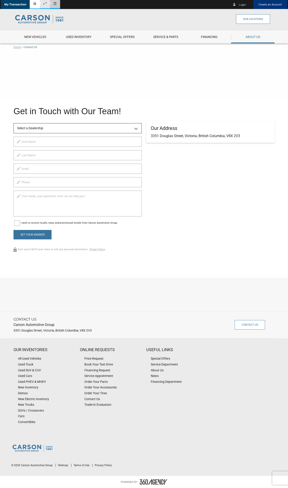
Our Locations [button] (253, 19)
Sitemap (63, 465)
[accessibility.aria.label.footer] (153, 482)
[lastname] (78, 155)
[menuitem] (35, 36)
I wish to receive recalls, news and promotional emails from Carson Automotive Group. (69, 222)
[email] (78, 169)
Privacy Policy (97, 249)
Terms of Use (82, 465)
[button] (15, 4)
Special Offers (122, 36)
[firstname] (78, 142)
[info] (78, 203)
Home (17, 47)
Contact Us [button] (250, 324)
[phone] (78, 182)
